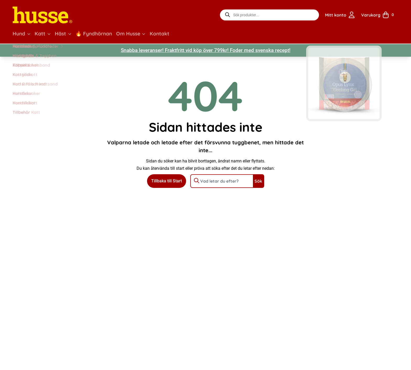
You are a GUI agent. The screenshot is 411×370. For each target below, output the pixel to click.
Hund (19, 33)
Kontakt (159, 33)
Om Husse (128, 33)
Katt (40, 33)
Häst (60, 33)
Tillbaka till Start (166, 180)
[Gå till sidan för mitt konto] (340, 15)
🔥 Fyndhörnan (93, 33)
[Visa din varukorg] (379, 15)
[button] (28, 34)
